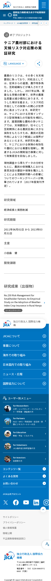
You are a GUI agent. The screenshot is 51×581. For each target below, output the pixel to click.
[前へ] (41, 23)
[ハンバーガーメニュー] (44, 3)
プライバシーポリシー (14, 522)
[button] (13, 63)
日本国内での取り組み (17, 364)
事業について (11, 345)
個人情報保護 (9, 527)
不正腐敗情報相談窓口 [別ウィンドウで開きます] (14, 538)
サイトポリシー (11, 517)
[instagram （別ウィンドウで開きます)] (46, 502)
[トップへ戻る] (43, 509)
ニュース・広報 (13, 374)
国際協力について (14, 383)
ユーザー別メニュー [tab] (17, 398)
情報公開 (7, 533)
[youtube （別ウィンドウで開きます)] (26, 502)
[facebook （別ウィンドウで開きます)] (16, 502)
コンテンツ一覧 (12, 469)
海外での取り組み (14, 355)
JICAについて (11, 336)
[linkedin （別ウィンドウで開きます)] (36, 502)
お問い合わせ (10, 483)
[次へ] (46, 23)
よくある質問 (10, 476)
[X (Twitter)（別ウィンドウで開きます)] (5, 502)
